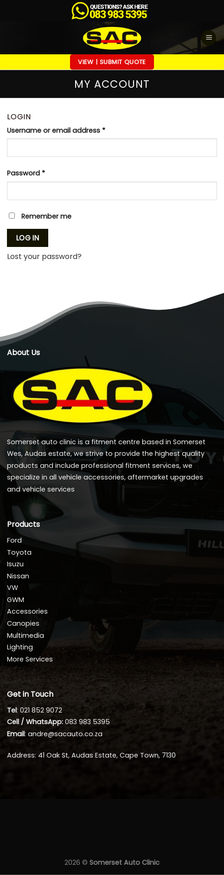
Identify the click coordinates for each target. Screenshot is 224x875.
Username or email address (70, 130)
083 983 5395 (87, 721)
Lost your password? (44, 256)
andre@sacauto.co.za (65, 734)
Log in (27, 238)
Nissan (18, 576)
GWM (15, 599)
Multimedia (25, 635)
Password (40, 173)
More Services (30, 659)
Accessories (27, 611)
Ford (14, 540)
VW (12, 587)
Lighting (20, 647)
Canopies (23, 623)
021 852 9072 (41, 710)
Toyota (19, 552)
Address (21, 755)
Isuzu (15, 564)
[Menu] (208, 37)
